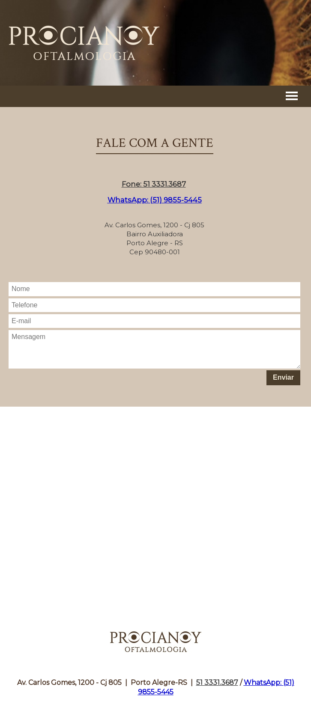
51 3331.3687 (217, 682)
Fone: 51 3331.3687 (154, 184)
